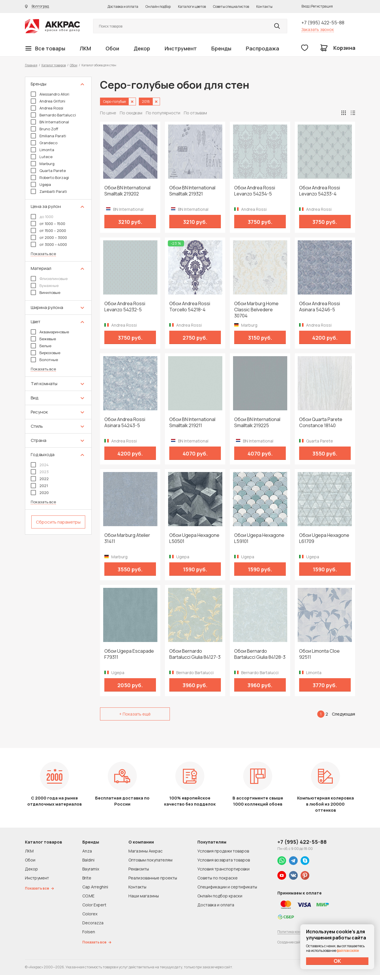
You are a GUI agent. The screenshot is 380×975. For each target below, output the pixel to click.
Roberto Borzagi (50, 177)
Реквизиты (138, 869)
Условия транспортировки (223, 869)
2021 (39, 485)
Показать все (43, 253)
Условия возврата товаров (223, 860)
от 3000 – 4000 (49, 244)
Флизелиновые (49, 278)
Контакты (264, 6)
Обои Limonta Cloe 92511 (319, 654)
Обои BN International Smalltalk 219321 (192, 191)
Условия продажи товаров (223, 851)
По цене (108, 113)
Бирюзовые (45, 352)
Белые (41, 345)
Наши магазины (143, 896)
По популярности (163, 113)
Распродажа (262, 48)
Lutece (41, 156)
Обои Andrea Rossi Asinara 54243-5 (124, 422)
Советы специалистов (231, 6)
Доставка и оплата (123, 6)
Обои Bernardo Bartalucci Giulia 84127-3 (195, 654)
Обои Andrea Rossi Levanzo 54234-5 (254, 191)
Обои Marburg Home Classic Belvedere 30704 (256, 310)
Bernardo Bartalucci (53, 115)
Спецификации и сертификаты (227, 887)
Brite (86, 878)
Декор (142, 48)
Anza (87, 851)
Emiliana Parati (48, 135)
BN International (50, 122)
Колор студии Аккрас (52, 26)
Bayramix (90, 869)
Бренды (221, 48)
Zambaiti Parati (49, 191)
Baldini (88, 860)
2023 (40, 471)
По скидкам (131, 113)
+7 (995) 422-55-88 (322, 22)
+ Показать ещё (135, 714)
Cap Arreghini (95, 887)
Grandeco (44, 142)
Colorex (89, 914)
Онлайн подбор (158, 6)
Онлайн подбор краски (219, 896)
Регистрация (322, 6)
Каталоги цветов (192, 6)
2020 (40, 492)
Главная (31, 65)
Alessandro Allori (50, 94)
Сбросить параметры (58, 522)
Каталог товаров (53, 65)
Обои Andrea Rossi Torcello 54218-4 (189, 307)
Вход (305, 6)
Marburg (42, 163)
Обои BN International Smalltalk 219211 (192, 422)
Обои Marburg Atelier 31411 (127, 538)
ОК (337, 960)
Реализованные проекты (152, 878)
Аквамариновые (50, 331)
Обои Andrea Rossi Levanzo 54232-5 (124, 307)
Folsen (88, 931)
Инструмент (181, 48)
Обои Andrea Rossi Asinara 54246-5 (319, 307)
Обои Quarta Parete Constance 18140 (320, 422)
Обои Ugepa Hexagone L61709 (324, 538)
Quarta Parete (48, 170)
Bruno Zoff (44, 128)
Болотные (44, 359)
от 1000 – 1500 (48, 223)
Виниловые (45, 292)
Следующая (343, 714)
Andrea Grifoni (48, 101)
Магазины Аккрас (145, 851)
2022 (40, 478)
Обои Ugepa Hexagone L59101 (259, 538)
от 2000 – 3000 (49, 237)
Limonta (42, 149)
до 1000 (42, 216)
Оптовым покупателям (150, 860)
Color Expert (94, 905)
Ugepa (41, 184)
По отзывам (195, 113)
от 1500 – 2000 (48, 230)
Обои (112, 48)
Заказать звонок (317, 29)
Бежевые (43, 338)
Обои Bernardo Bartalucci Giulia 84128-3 (260, 654)
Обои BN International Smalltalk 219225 (257, 422)
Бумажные (45, 285)
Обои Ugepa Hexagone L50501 (194, 538)
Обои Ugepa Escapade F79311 (129, 654)
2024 (40, 464)
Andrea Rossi (47, 108)
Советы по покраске (217, 878)
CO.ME (88, 896)
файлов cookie (348, 950)
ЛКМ (85, 48)
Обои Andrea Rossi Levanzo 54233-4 (319, 191)
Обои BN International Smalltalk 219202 (127, 191)
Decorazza (92, 922)
